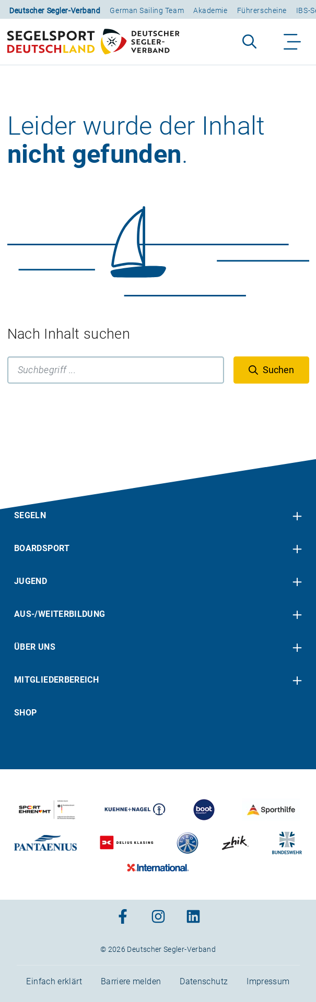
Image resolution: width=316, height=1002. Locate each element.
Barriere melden (131, 981)
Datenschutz (204, 981)
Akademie (210, 10)
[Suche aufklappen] (249, 41)
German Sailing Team (147, 10)
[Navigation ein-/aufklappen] (292, 41)
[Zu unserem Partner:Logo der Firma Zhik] (235, 842)
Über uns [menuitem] (34, 647)
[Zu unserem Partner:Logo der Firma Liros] (187, 842)
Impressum (268, 981)
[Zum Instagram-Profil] (158, 917)
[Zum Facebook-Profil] (122, 917)
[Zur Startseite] (93, 41)
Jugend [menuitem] (30, 581)
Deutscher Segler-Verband (54, 10)
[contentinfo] (158, 730)
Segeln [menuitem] (30, 515)
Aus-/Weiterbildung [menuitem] (59, 614)
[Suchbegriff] (115, 370)
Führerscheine (262, 10)
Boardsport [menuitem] (42, 548)
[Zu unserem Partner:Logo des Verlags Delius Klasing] (126, 842)
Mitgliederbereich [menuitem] (56, 680)
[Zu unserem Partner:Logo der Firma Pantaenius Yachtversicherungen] (45, 842)
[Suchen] (271, 370)
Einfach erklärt (53, 981)
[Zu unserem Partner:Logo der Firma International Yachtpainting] (158, 868)
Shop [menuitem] (25, 713)
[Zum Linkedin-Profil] (193, 917)
